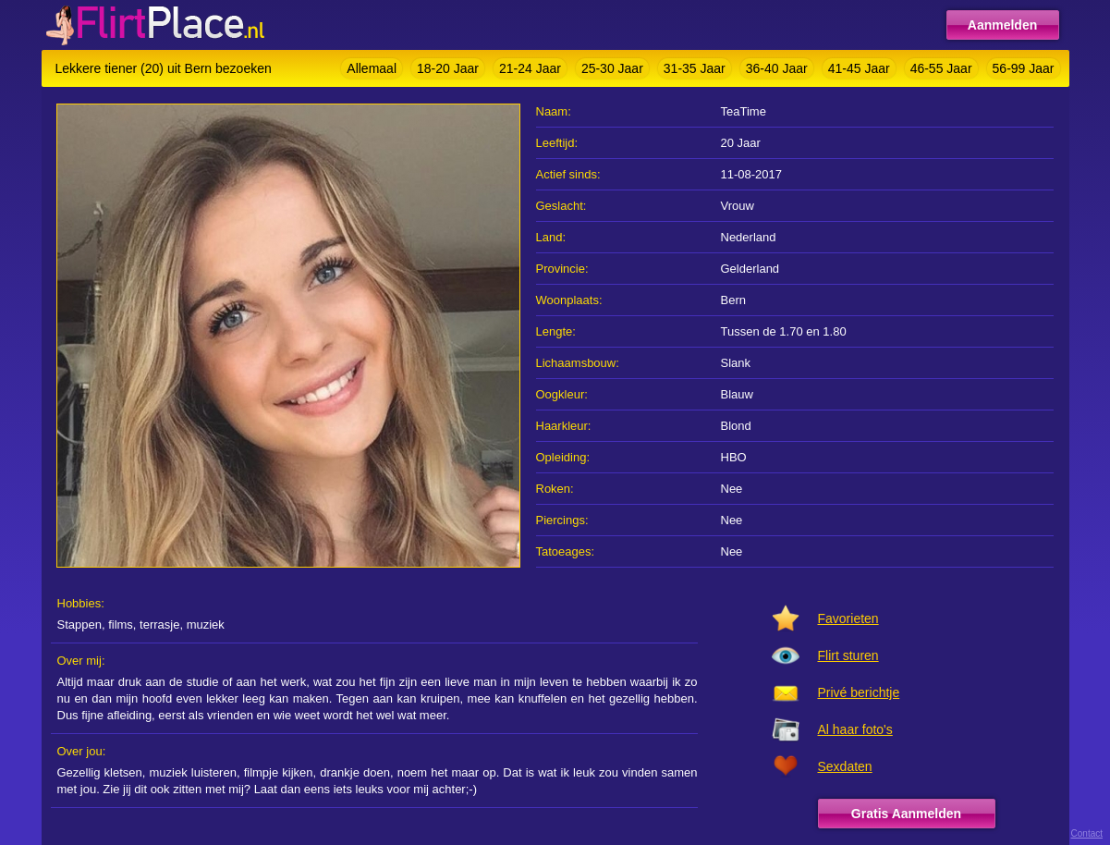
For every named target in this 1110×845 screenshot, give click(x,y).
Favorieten (848, 618)
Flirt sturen (848, 655)
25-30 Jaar (612, 68)
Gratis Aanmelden (906, 813)
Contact (1087, 833)
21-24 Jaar (530, 68)
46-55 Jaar (941, 68)
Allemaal (371, 68)
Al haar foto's (855, 729)
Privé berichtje (859, 692)
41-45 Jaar (859, 68)
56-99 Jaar (1024, 68)
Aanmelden (1002, 25)
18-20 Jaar (448, 68)
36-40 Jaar (777, 68)
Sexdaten (845, 766)
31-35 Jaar (695, 68)
